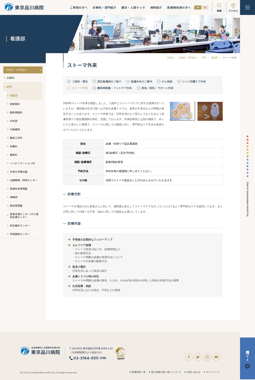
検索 (219, 10)
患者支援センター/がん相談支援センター (24, 215)
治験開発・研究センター (23, 180)
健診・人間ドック (133, 7)
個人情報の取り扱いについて (166, 372)
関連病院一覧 (139, 372)
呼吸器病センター (20, 234)
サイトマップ (213, 372)
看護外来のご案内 (141, 81)
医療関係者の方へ (179, 7)
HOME (170, 57)
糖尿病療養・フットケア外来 (114, 88)
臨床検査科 (16, 112)
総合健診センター (20, 225)
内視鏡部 (15, 129)
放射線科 (15, 104)
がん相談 (167, 81)
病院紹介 (156, 7)
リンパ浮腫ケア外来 (194, 81)
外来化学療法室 (18, 171)
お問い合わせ (194, 372)
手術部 (13, 121)
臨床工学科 (16, 138)
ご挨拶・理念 (80, 81)
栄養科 (13, 146)
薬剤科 (13, 154)
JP (197, 7)
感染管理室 (16, 205)
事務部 (13, 197)
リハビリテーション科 (22, 163)
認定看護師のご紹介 (109, 81)
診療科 (11, 78)
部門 (204, 57)
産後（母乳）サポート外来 (157, 88)
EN (204, 7)
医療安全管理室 (18, 188)
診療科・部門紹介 (104, 7)
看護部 (214, 57)
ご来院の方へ (79, 7)
